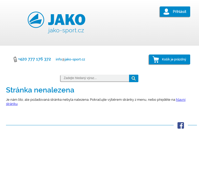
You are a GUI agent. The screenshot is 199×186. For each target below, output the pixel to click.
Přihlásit (179, 12)
